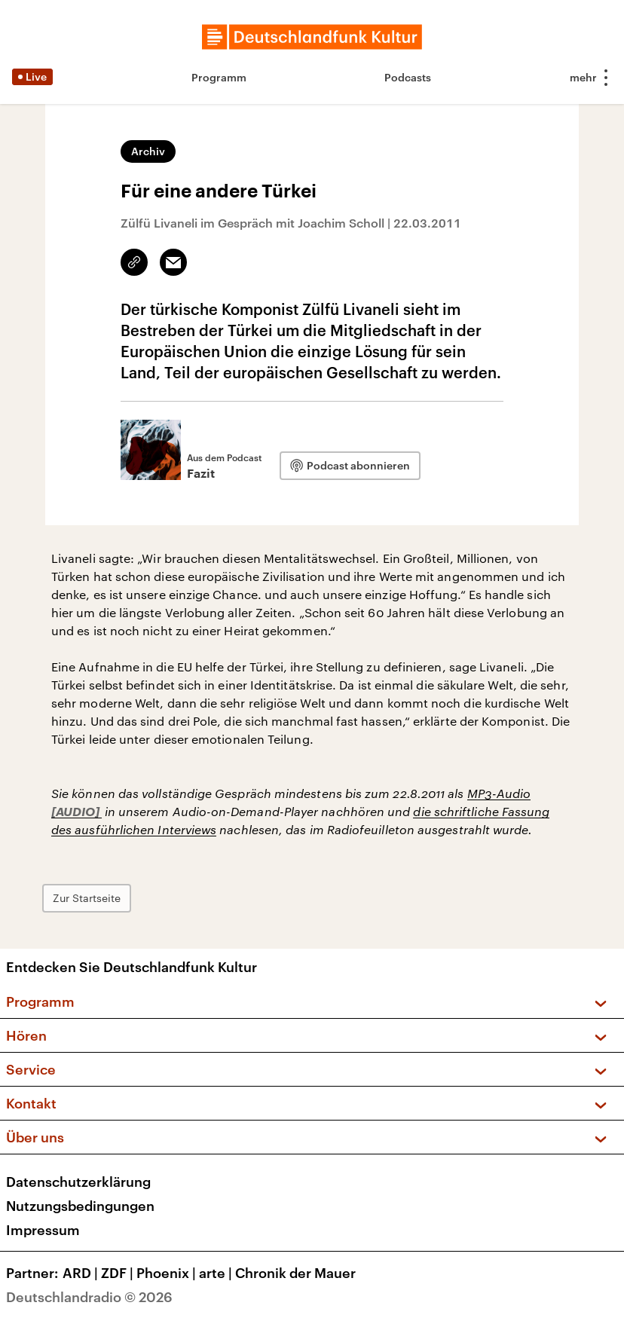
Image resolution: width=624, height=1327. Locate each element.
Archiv (148, 151)
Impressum (43, 1230)
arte (217, 1272)
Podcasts (407, 77)
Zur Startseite (87, 897)
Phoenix (167, 1272)
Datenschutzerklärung (78, 1181)
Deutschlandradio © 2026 (89, 1297)
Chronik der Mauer (295, 1272)
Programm (218, 77)
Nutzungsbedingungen (80, 1205)
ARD (82, 1272)
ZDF (118, 1272)
